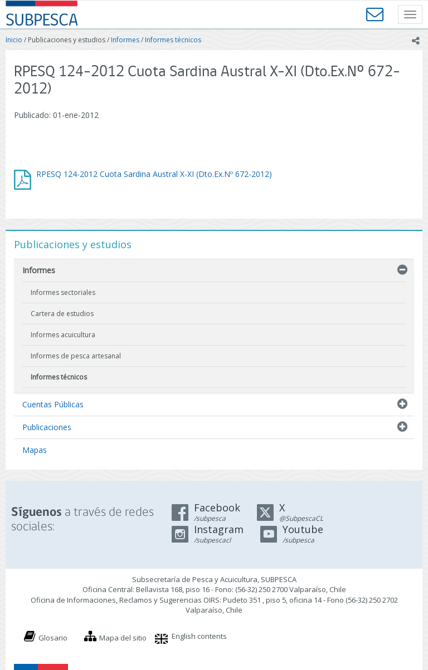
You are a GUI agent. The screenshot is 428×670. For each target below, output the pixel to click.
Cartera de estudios (62, 313)
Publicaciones (46, 427)
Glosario (52, 638)
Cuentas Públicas (53, 404)
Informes (125, 40)
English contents (199, 636)
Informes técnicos (173, 40)
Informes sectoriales (63, 292)
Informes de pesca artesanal (76, 356)
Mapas (34, 450)
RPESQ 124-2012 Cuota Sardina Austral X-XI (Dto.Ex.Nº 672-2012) (154, 174)
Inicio (14, 40)
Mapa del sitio (123, 638)
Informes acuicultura (63, 334)
